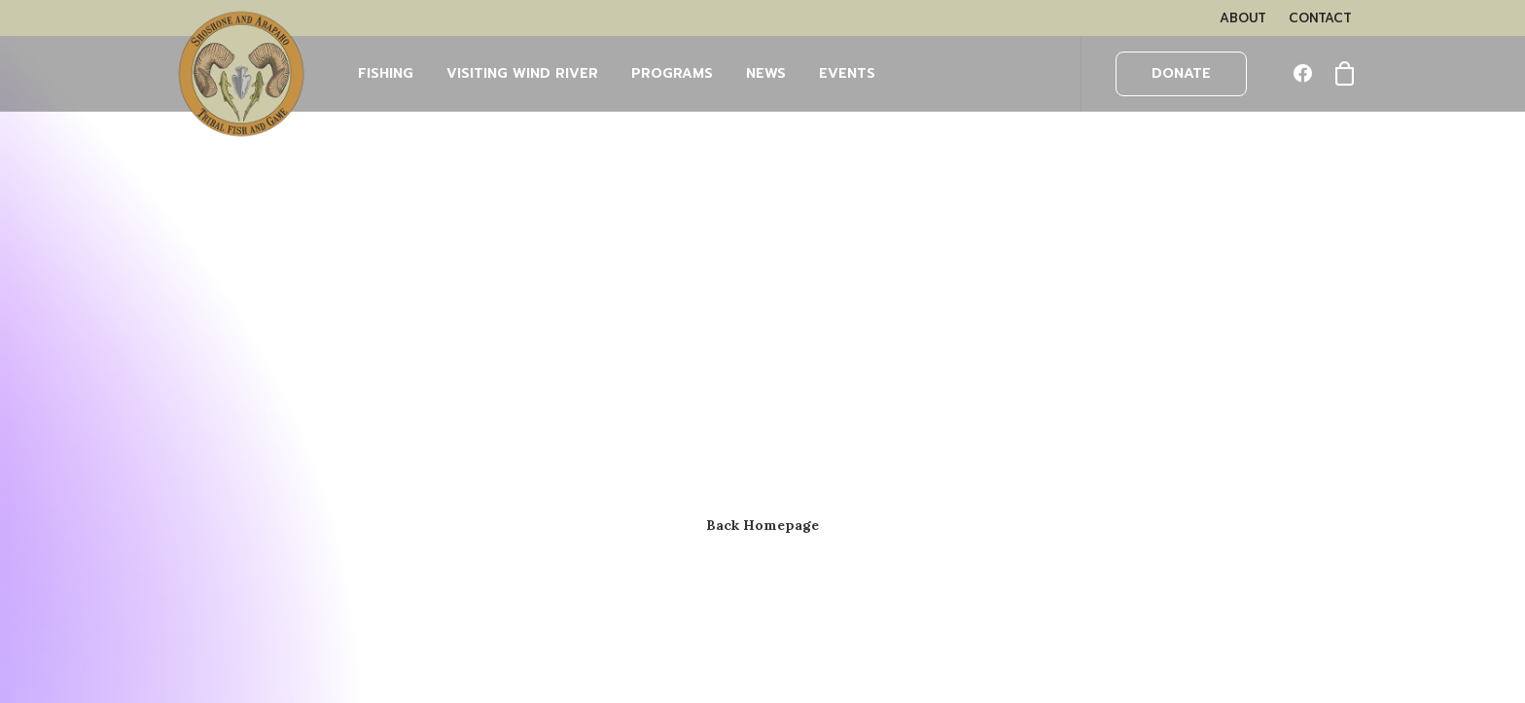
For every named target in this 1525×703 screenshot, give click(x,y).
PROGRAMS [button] (672, 73)
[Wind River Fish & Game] (241, 74)
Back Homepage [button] (762, 525)
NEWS (766, 73)
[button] (1307, 74)
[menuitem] (1243, 18)
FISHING (385, 73)
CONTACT (1320, 18)
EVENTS (847, 73)
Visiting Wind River (522, 73)
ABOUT (1243, 18)
